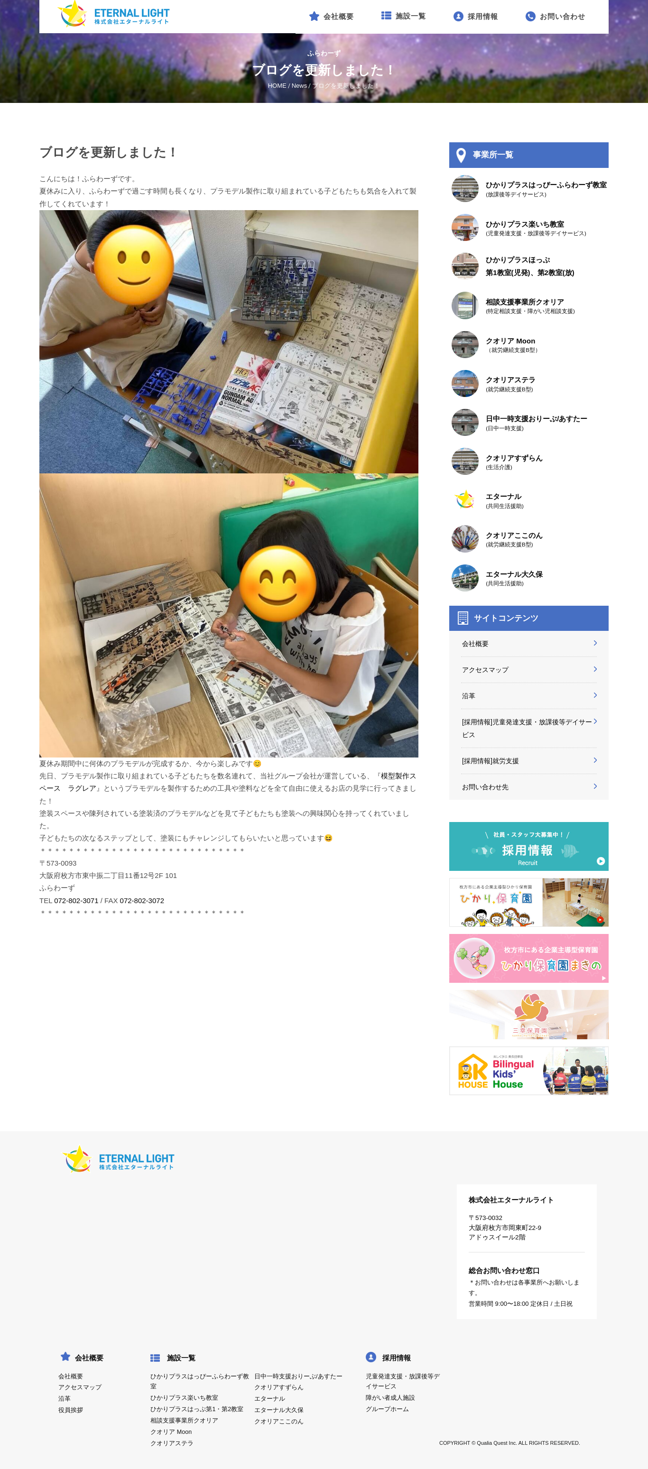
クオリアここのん (279, 1421)
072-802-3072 (142, 900)
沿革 (468, 696)
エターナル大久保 (279, 1410)
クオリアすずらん (279, 1387)
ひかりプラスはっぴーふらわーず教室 (199, 1381)
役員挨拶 (70, 1410)
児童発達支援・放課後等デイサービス (403, 1381)
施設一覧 (181, 1358)
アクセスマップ (485, 670)
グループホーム (387, 1409)
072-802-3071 (76, 900)
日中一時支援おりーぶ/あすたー (298, 1376)
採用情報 (396, 1358)
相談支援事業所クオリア (184, 1420)
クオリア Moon (171, 1432)
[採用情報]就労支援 (490, 761)
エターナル (269, 1398)
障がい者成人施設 (390, 1398)
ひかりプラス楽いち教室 (184, 1398)
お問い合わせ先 (485, 787)
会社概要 (475, 643)
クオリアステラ (172, 1443)
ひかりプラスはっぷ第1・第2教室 (196, 1409)
